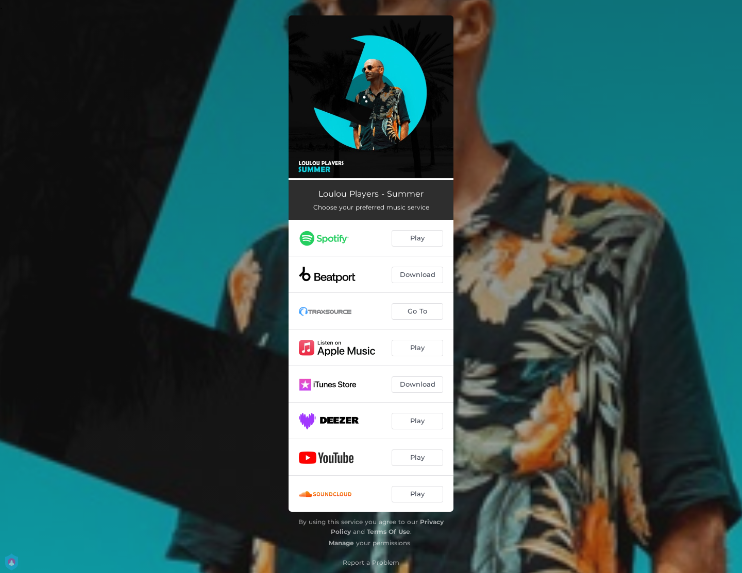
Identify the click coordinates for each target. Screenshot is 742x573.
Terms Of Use (388, 531)
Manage (341, 543)
